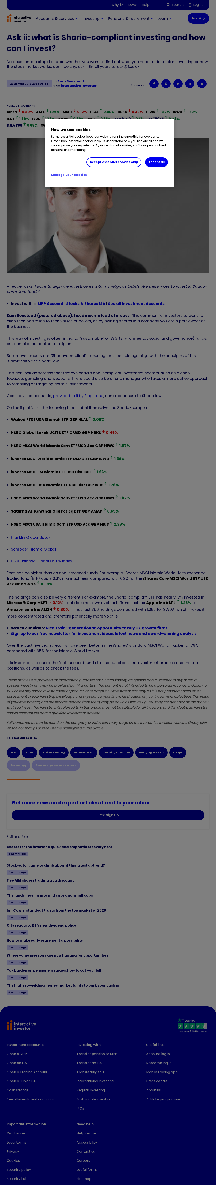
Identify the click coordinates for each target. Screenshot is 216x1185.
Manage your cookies (69, 175)
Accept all (156, 162)
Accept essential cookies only (114, 162)
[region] (109, 153)
